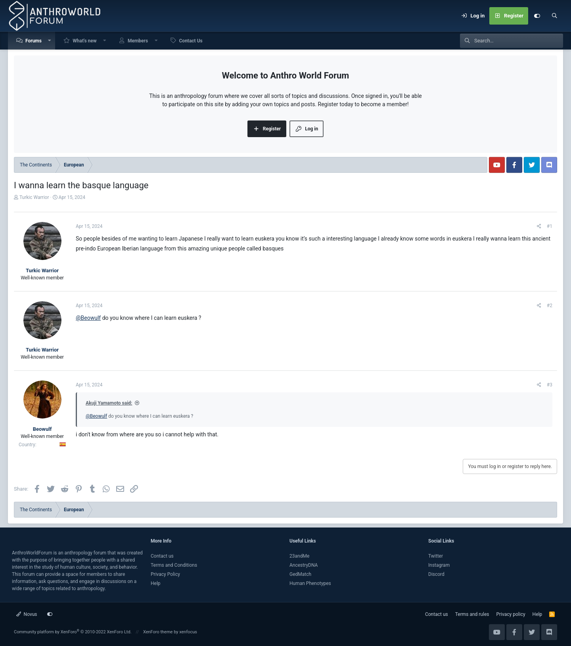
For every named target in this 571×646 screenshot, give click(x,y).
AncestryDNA (303, 565)
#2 (549, 305)
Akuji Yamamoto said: (109, 403)
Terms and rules (472, 614)
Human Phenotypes (310, 583)
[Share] (539, 226)
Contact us (162, 556)
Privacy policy (510, 614)
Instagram (439, 565)
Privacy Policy (165, 574)
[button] (50, 41)
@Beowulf (88, 318)
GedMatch (300, 574)
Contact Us (191, 41)
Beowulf (42, 429)
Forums (33, 41)
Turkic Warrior (34, 197)
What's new (84, 41)
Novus (26, 614)
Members (138, 41)
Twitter (435, 556)
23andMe (299, 556)
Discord (436, 574)
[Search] (554, 16)
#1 (549, 226)
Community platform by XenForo (73, 632)
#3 (549, 385)
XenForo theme (158, 632)
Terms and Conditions (174, 565)
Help (156, 583)
